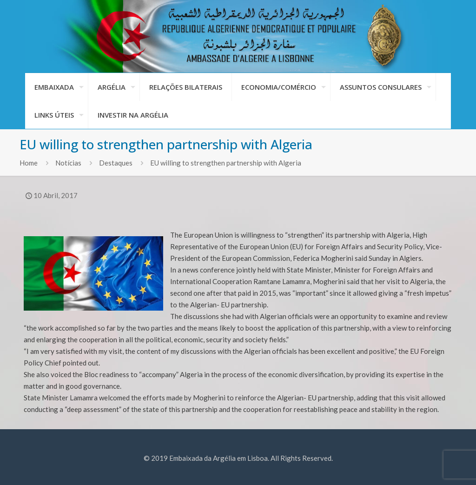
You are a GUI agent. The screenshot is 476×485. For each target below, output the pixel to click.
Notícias (68, 163)
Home (29, 163)
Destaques (115, 163)
